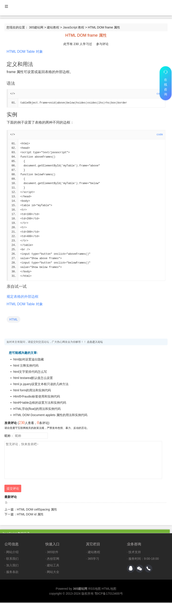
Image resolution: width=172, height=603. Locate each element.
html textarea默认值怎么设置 (33, 378)
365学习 (93, 559)
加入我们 (12, 565)
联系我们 (12, 559)
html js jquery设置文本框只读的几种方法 (41, 384)
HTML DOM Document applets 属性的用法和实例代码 (50, 415)
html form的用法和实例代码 (32, 390)
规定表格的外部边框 (22, 297)
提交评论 (13, 489)
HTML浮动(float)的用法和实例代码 (37, 409)
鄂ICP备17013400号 (109, 594)
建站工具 (53, 565)
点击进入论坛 (95, 342)
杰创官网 (53, 559)
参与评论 (102, 44)
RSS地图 (94, 589)
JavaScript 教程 (73, 27)
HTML (13, 320)
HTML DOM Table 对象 (25, 51)
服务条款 (12, 572)
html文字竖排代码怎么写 (30, 372)
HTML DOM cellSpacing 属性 (37, 510)
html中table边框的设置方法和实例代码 (39, 403)
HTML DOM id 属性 (30, 514)
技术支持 (134, 552)
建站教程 (53, 27)
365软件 (52, 552)
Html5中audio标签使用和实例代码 (36, 397)
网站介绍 (12, 552)
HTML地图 (109, 589)
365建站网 (36, 27)
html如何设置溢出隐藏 (28, 360)
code (160, 134)
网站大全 (53, 572)
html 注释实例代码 (25, 366)
